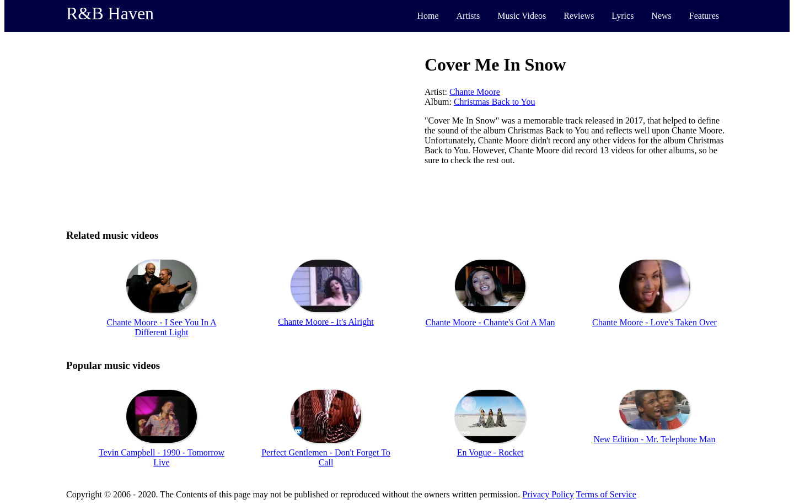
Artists (468, 15)
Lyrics (622, 15)
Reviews (579, 15)
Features (704, 15)
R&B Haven (110, 13)
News (661, 15)
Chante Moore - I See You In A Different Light (161, 327)
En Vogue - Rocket (490, 452)
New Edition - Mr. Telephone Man (655, 439)
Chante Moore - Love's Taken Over (654, 322)
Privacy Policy (548, 494)
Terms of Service (606, 494)
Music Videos (521, 15)
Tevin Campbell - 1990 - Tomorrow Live (161, 457)
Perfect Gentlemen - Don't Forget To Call (325, 457)
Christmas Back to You (494, 101)
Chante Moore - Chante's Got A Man (490, 322)
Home (427, 15)
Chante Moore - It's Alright (326, 321)
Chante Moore (474, 91)
